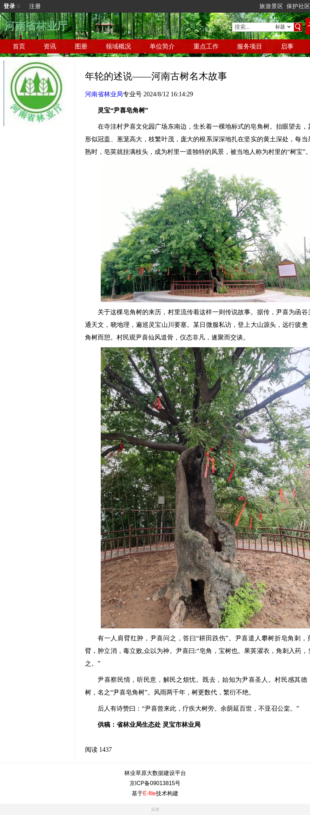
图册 (81, 46)
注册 (35, 6)
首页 (19, 46)
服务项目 (249, 46)
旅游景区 (271, 6)
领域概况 (118, 46)
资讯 (50, 46)
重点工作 (206, 46)
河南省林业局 (104, 94)
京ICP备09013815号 (155, 783)
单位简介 (162, 46)
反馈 (155, 809)
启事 (287, 46)
